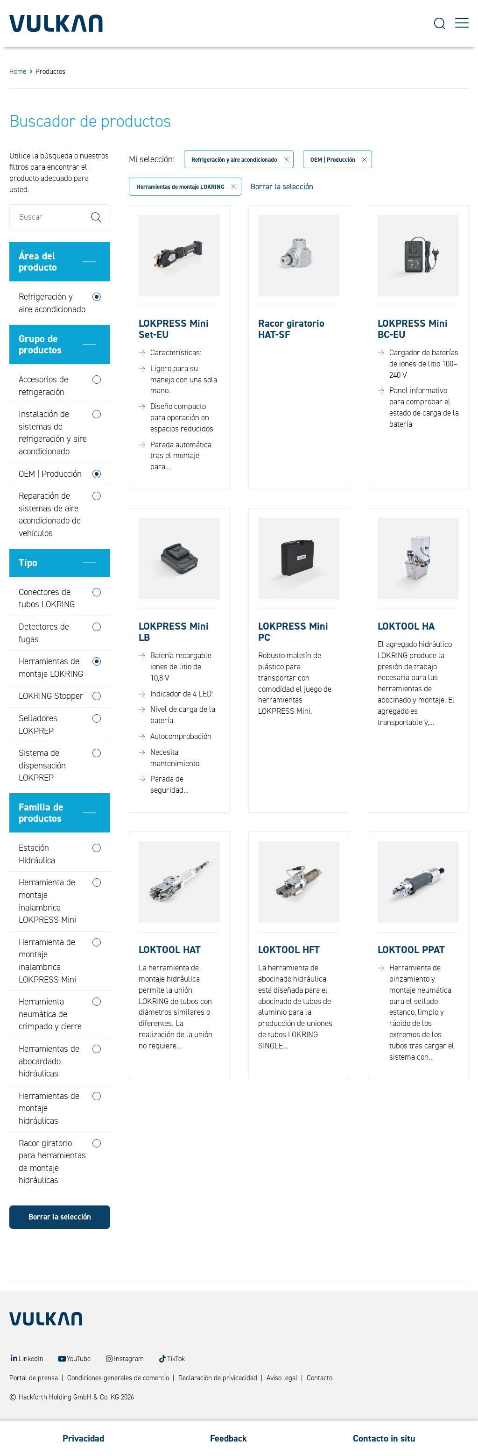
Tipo (28, 584)
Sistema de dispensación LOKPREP (42, 787)
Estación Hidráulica (37, 876)
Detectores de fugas (44, 655)
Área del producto (38, 284)
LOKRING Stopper (51, 718)
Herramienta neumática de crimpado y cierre (50, 1036)
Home (17, 71)
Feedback (228, 1438)
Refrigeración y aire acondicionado (52, 325)
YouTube (79, 1359)
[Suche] (439, 23)
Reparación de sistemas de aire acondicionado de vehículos (50, 536)
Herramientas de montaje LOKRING (51, 690)
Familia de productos (41, 834)
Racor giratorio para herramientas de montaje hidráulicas (52, 1183)
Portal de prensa (33, 1378)
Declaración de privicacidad (217, 1378)
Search (96, 239)
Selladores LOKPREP (38, 747)
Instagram (129, 1359)
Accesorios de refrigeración (43, 408)
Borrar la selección (59, 1239)
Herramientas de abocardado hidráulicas (49, 1083)
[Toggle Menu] (462, 23)
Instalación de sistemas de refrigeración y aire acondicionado (53, 454)
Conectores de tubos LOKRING (47, 620)
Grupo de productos (40, 366)
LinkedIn (31, 1359)
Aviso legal (282, 1378)
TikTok (176, 1359)
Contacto (319, 1378)
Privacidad (83, 1438)
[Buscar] (59, 239)
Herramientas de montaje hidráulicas (49, 1130)
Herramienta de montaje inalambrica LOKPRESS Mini (47, 923)
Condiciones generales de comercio (118, 1378)
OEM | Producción (50, 495)
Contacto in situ (384, 1438)
